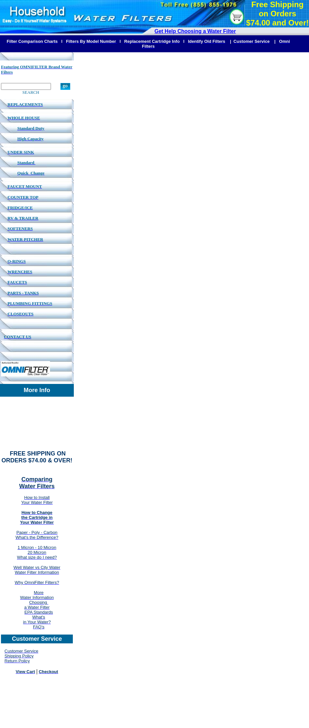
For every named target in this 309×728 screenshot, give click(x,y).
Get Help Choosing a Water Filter (195, 31)
